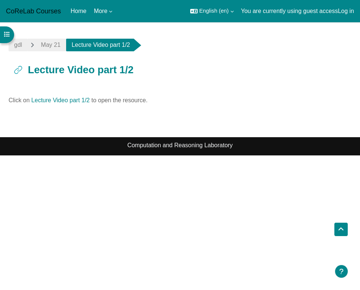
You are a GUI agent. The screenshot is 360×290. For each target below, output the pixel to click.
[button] (212, 11)
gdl (18, 45)
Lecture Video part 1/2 (60, 100)
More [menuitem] (100, 11)
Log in (346, 11)
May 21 (50, 45)
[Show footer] (341, 271)
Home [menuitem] (79, 11)
